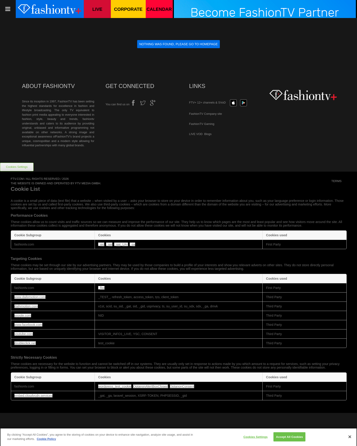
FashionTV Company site (205, 113)
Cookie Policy (46, 440)
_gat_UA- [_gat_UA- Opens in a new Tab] (121, 244)
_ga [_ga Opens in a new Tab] (132, 244)
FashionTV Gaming (201, 124)
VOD (199, 134)
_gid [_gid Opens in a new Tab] (101, 244)
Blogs (208, 134)
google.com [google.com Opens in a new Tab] (22, 315)
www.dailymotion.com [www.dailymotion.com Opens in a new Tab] (29, 297)
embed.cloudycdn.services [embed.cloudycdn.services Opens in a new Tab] (33, 395)
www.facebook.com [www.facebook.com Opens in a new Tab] (28, 325)
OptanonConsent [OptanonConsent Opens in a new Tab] (182, 386)
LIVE (192, 134)
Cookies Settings (17, 167)
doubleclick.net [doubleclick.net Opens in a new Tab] (25, 343)
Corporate (128, 9)
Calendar (159, 9)
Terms (336, 181)
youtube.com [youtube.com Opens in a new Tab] (23, 334)
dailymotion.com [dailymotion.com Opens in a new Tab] (26, 306)
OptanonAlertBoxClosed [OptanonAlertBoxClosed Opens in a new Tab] (150, 386)
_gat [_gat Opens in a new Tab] (109, 244)
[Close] (350, 438)
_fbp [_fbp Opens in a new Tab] (101, 288)
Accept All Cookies (289, 438)
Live (97, 9)
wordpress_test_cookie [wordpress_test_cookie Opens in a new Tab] (114, 386)
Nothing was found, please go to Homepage (178, 44)
